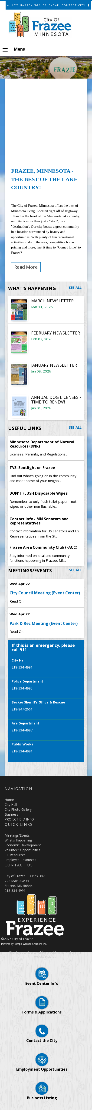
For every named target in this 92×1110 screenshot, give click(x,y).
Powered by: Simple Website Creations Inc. (24, 943)
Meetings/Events (17, 835)
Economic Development (23, 845)
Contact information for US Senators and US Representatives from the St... (44, 533)
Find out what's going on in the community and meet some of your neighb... (43, 478)
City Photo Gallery (18, 809)
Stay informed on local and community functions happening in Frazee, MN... (40, 558)
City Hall (11, 804)
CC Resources (15, 855)
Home (9, 799)
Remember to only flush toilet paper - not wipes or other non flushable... (43, 504)
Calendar (51, 5)
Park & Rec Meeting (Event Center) (44, 623)
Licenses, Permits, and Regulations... (39, 454)
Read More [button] (26, 267)
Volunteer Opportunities (22, 850)
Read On (16, 601)
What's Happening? (23, 5)
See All (75, 287)
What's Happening (18, 840)
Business (11, 814)
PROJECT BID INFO (19, 819)
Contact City (73, 5)
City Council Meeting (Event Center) (45, 593)
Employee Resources (20, 860)
